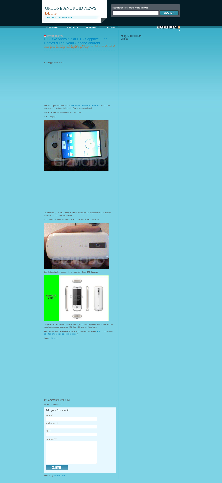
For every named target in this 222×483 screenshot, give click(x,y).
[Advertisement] (75, 24)
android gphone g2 (105, 46)
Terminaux (92, 27)
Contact (112, 27)
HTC (83, 46)
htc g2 (87, 47)
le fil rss (100, 331)
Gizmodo (54, 338)
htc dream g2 (60, 47)
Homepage (52, 27)
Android (71, 46)
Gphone (78, 46)
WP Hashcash (59, 480)
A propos (72, 27)
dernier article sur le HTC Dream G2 (85, 106)
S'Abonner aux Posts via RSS (168, 27)
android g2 (94, 46)
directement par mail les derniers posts (60, 334)
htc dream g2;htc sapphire (75, 47)
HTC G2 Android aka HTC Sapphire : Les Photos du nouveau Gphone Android (75, 41)
